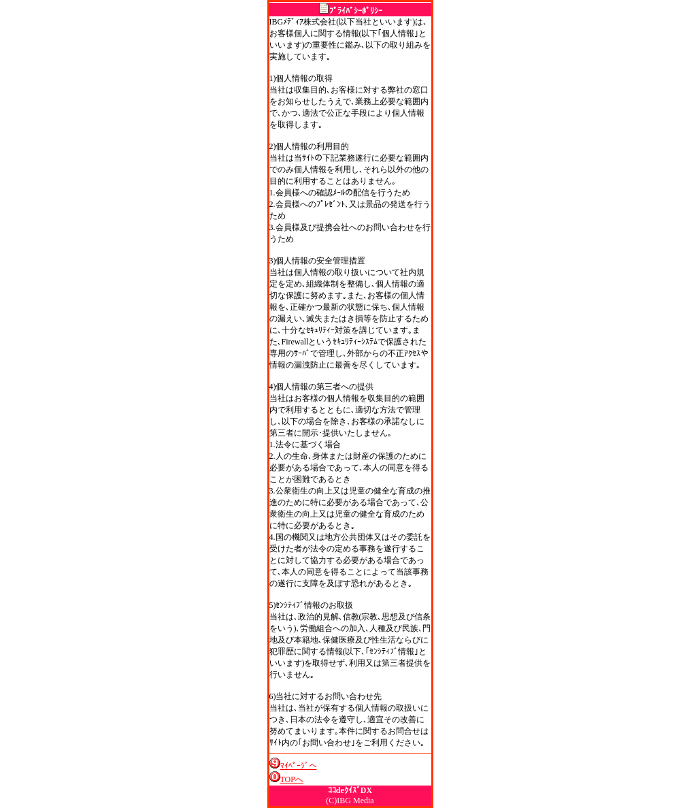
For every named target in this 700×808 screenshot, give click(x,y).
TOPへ (291, 779)
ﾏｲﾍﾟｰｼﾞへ (298, 766)
